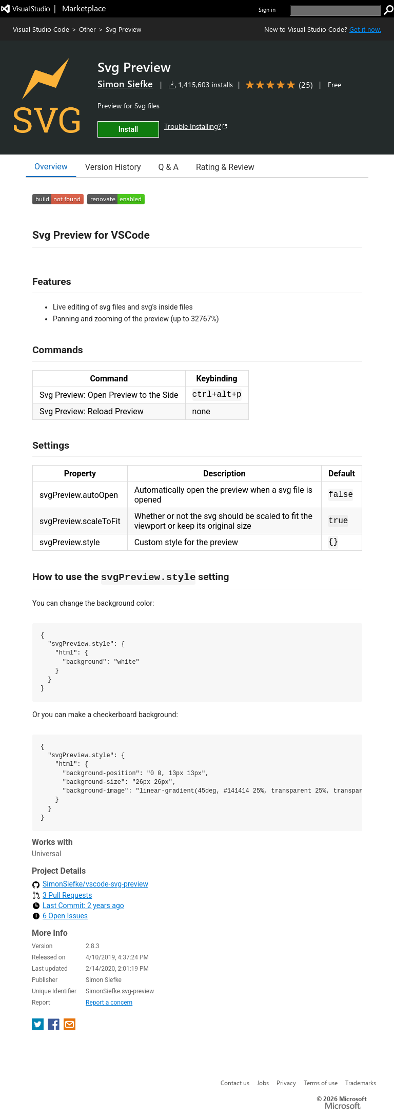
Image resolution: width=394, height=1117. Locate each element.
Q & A (169, 167)
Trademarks (360, 1083)
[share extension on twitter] (39, 1027)
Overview (51, 166)
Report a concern (109, 1002)
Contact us (235, 1083)
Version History (113, 167)
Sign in (267, 9)
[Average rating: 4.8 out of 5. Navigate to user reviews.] (277, 85)
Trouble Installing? (196, 126)
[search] (335, 10)
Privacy (286, 1083)
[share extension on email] (69, 1027)
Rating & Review (225, 167)
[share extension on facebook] (55, 1027)
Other (87, 29)
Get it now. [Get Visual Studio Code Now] (365, 29)
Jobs (263, 1083)
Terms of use (321, 1083)
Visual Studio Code (41, 29)
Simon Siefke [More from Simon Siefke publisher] (125, 84)
